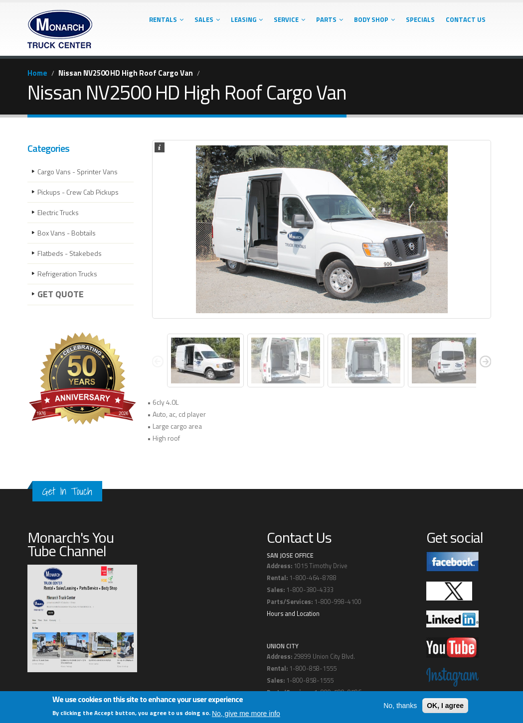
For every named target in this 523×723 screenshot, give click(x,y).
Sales (207, 19)
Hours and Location (293, 613)
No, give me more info (246, 714)
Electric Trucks (58, 212)
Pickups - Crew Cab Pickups (78, 192)
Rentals (166, 19)
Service (289, 19)
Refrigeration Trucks (67, 273)
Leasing (247, 19)
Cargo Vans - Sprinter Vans (77, 171)
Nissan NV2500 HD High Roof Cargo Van (125, 73)
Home (37, 73)
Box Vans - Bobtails (66, 233)
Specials (420, 19)
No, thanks (400, 706)
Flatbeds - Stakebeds (69, 253)
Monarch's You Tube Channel (70, 544)
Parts (329, 19)
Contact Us (466, 19)
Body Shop (374, 19)
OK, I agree (445, 706)
